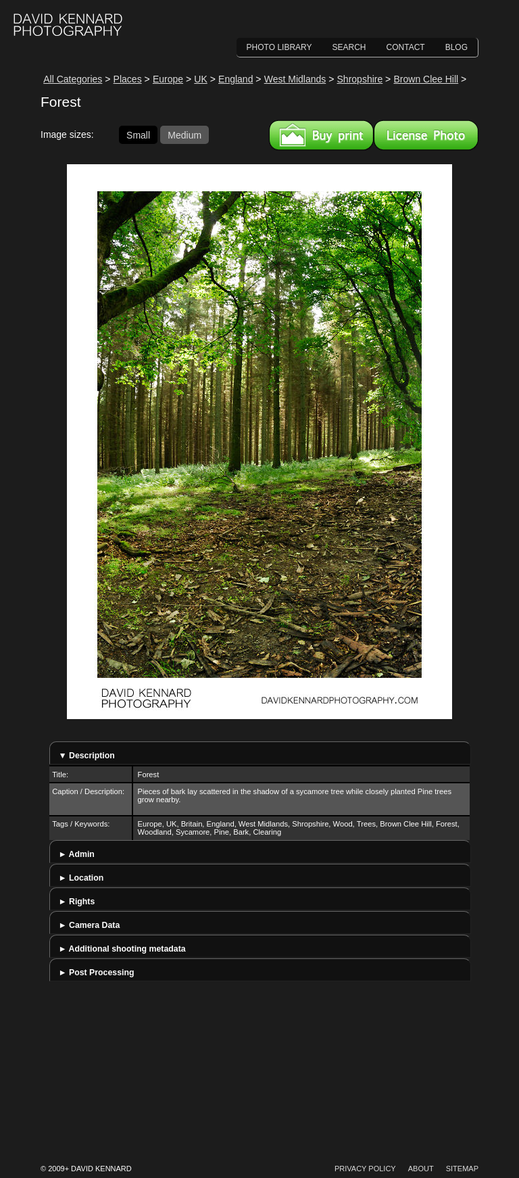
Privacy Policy (365, 1168)
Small (138, 134)
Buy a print (321, 135)
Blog (456, 47)
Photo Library (279, 47)
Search (349, 47)
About (421, 1168)
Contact (406, 47)
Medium (184, 134)
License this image (426, 135)
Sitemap (462, 1168)
